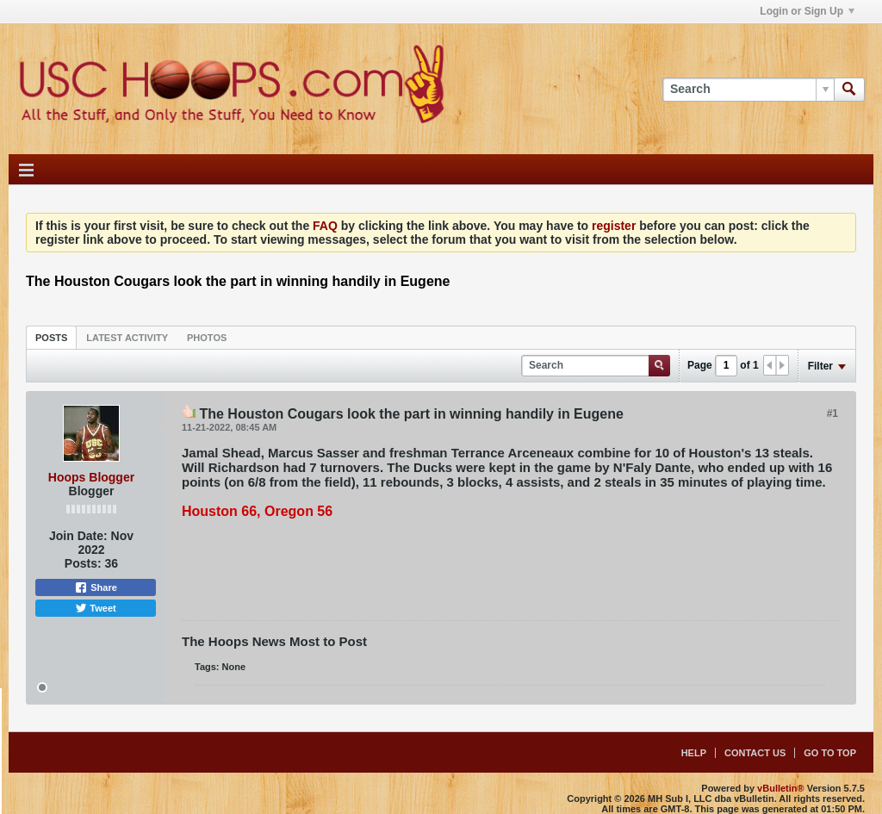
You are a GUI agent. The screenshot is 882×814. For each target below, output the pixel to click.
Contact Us (755, 753)
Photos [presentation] (207, 337)
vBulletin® (780, 788)
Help (693, 753)
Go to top (830, 753)
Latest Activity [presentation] (127, 337)
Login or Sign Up (807, 11)
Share (95, 587)
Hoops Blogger (91, 477)
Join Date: (78, 536)
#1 (832, 413)
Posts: (83, 563)
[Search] (748, 90)
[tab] (51, 337)
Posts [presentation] (51, 337)
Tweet (95, 608)
